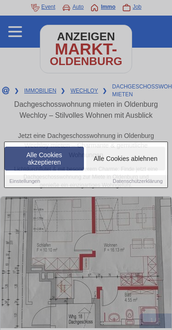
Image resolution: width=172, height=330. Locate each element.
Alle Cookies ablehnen (125, 159)
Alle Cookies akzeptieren (44, 159)
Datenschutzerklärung (138, 181)
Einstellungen (24, 181)
